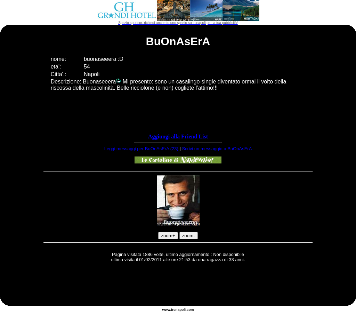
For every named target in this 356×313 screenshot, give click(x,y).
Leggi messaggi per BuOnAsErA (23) (141, 148)
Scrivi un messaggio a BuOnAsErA (217, 148)
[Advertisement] (178, 285)
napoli (181, 310)
